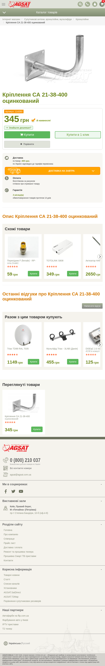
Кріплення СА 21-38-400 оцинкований (17, 417)
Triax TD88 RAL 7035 (18, 348)
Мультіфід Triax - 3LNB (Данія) (62, 348)
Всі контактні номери (21, 468)
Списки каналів (12, 583)
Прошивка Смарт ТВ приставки (20, 556)
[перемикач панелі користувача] (95, 4)
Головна (8, 530)
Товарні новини (12, 575)
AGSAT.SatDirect (12, 592)
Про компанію (11, 534)
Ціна (9, 149)
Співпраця (9, 538)
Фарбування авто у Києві (15, 620)
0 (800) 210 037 (25, 460)
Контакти (8, 560)
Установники (10, 588)
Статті (7, 579)
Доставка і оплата (13, 547)
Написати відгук (92, 306)
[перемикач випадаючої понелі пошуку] (80, 4)
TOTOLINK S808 (54, 260)
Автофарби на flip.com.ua (15, 615)
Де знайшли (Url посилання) (39, 149)
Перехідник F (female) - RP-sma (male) (21, 261)
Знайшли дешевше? (18, 127)
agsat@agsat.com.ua (20, 474)
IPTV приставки (10, 624)
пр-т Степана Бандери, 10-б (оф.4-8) (29, 513)
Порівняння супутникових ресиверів (22, 601)
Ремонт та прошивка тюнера (18, 551)
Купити (27, 134)
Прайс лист (10, 543)
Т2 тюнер (7, 628)
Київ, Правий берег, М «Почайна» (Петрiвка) (23, 508)
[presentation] (99, 256)
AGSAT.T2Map (11, 596)
